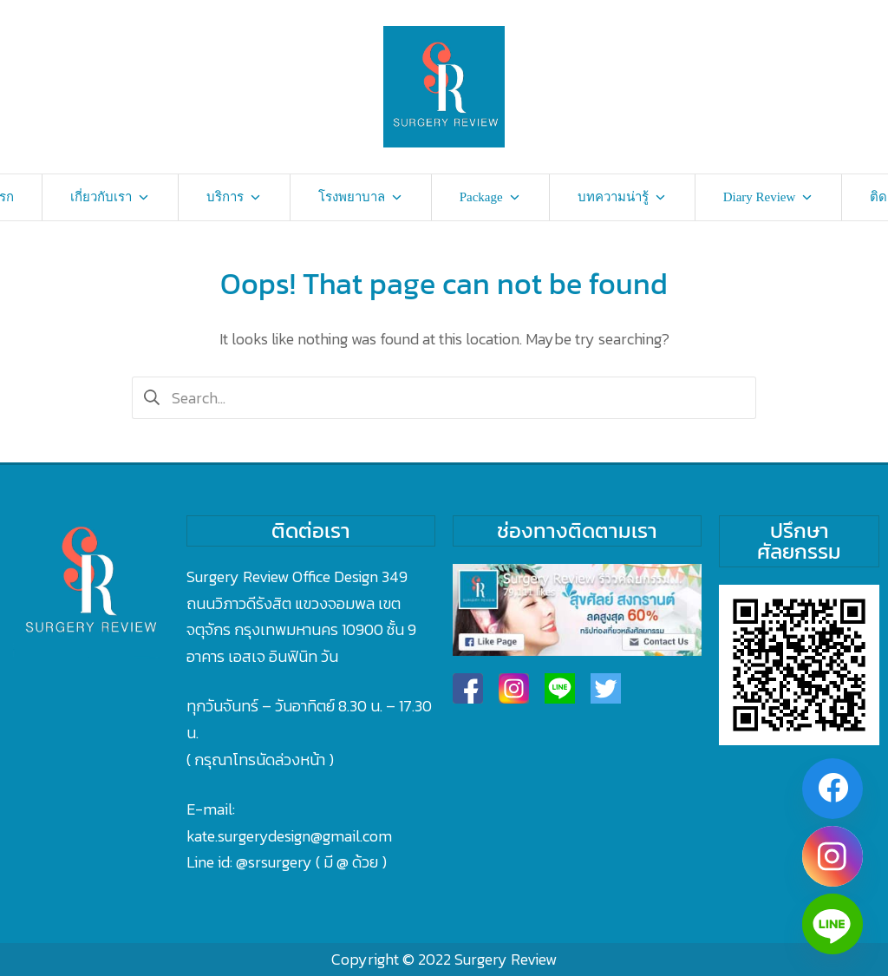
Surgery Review (505, 959)
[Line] (832, 924)
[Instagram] (832, 856)
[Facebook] (832, 788)
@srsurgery (274, 862)
